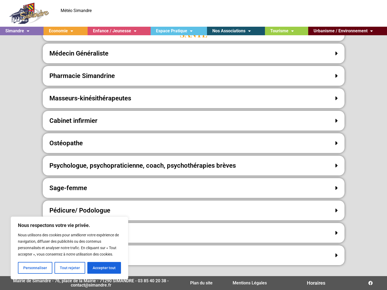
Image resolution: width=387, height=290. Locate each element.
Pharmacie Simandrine (82, 85)
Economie (61, 31)
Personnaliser (35, 268)
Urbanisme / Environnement (343, 31)
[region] (69, 248)
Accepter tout (104, 268)
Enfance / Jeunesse (114, 31)
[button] (193, 63)
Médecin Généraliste (78, 63)
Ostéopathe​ (66, 152)
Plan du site (201, 282)
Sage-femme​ (68, 197)
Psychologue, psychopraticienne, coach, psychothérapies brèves (142, 175)
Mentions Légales (250, 282)
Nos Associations (231, 31)
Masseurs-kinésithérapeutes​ (90, 108)
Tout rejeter (70, 268)
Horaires (316, 283)
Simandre (17, 31)
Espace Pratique (174, 31)
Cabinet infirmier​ (73, 130)
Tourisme (282, 31)
